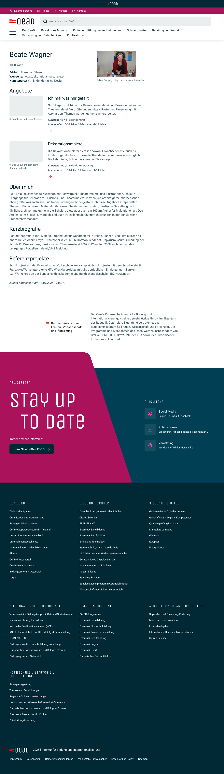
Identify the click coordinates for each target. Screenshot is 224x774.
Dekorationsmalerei (65, 144)
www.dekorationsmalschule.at (44, 76)
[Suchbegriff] (125, 21)
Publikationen (168, 427)
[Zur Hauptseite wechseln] (112, 3)
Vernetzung (166, 443)
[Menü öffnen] (12, 33)
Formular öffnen (31, 72)
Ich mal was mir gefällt (68, 98)
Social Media (175, 411)
